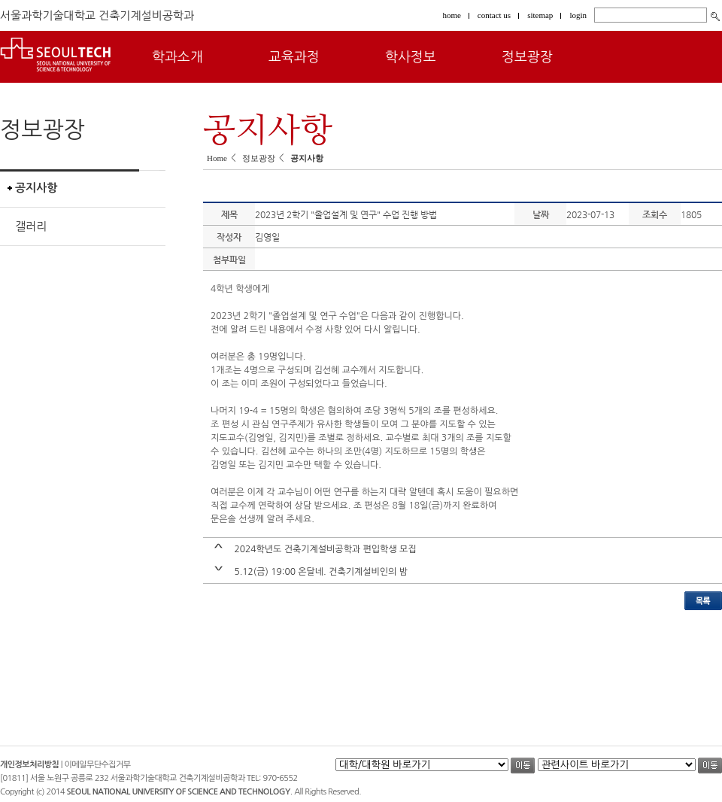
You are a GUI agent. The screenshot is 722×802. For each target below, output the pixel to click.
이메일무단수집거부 (98, 765)
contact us (494, 15)
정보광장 (527, 57)
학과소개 (177, 57)
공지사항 (36, 187)
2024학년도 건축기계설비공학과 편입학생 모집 (325, 549)
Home (217, 158)
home (451, 15)
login (578, 15)
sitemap (540, 15)
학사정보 (410, 57)
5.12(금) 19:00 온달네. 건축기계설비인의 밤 (321, 571)
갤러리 (31, 226)
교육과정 (294, 57)
